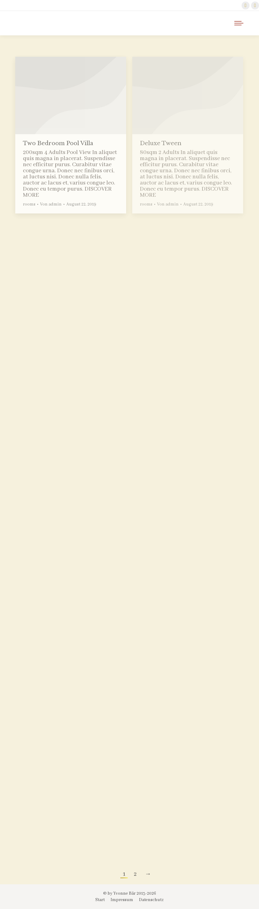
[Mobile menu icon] (239, 23)
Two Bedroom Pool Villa (58, 143)
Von (51, 204)
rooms (29, 204)
